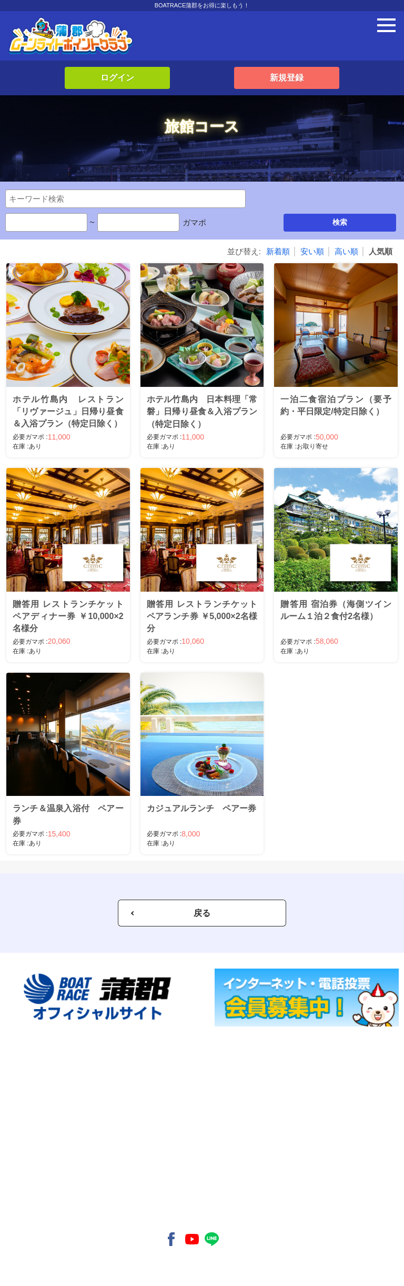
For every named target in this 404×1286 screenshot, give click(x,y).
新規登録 (287, 77)
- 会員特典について (55, 1144)
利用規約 (41, 1203)
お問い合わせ (47, 1186)
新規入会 (41, 1068)
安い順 (312, 251)
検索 (339, 222)
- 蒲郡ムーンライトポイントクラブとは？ (87, 1127)
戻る (202, 913)
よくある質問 (47, 1169)
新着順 (278, 251)
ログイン (117, 77)
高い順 (346, 251)
